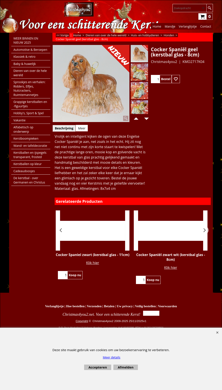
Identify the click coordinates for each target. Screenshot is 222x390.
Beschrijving (64, 128)
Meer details (111, 357)
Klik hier (92, 262)
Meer (81, 128)
